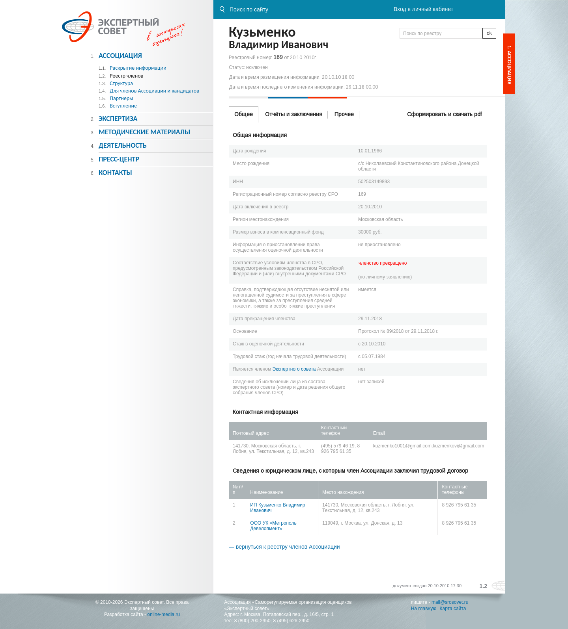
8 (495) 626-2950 (291, 620)
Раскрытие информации (138, 68)
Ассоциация (120, 55)
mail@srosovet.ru (450, 602)
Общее (243, 114)
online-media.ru (163, 614)
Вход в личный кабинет (423, 9)
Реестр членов (126, 75)
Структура (121, 83)
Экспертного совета (294, 369)
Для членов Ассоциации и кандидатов (154, 90)
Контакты (115, 172)
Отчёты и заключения (293, 114)
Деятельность (123, 145)
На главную (423, 608)
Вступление (123, 105)
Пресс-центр (119, 159)
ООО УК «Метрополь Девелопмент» (273, 525)
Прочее (344, 114)
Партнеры (121, 98)
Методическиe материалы (144, 132)
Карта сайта (453, 608)
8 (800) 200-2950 (252, 620)
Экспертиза (118, 118)
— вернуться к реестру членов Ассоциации (284, 547)
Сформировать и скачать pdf (444, 114)
